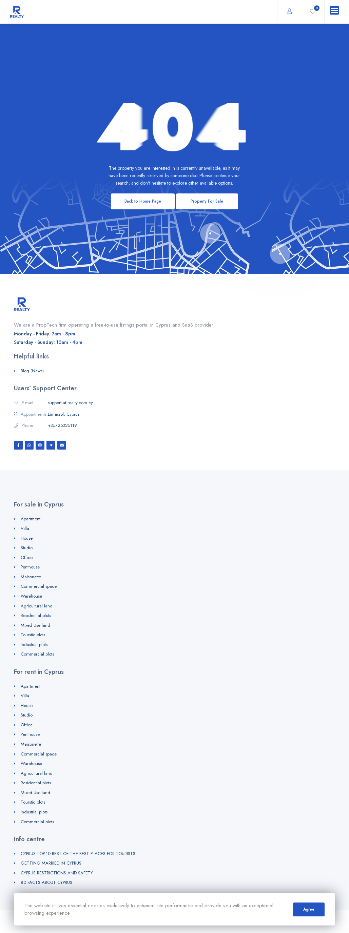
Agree (308, 909)
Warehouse (31, 596)
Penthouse (30, 567)
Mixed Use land (35, 625)
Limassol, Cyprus (63, 414)
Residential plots (36, 615)
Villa (25, 528)
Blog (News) (32, 371)
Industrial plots (34, 644)
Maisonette (31, 577)
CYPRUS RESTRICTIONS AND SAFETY (57, 873)
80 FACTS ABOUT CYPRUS (46, 882)
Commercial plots (37, 654)
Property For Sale (207, 201)
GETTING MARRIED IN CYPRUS (51, 863)
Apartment (30, 519)
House (27, 538)
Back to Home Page (142, 201)
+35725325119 (62, 425)
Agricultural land (37, 606)
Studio (27, 547)
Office (27, 557)
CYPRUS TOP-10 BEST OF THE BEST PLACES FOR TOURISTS (78, 853)
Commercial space (39, 586)
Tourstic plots (33, 634)
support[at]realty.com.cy (70, 403)
